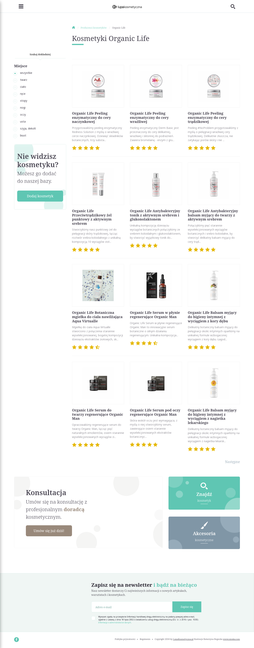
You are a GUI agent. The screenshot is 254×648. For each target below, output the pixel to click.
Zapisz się (187, 607)
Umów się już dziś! (49, 530)
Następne (232, 461)
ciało (23, 87)
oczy (23, 114)
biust (23, 135)
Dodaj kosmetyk (40, 196)
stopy (23, 100)
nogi (22, 107)
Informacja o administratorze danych (114, 622)
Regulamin (145, 639)
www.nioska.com (231, 639)
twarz (23, 80)
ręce (22, 93)
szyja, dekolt (28, 128)
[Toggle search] (235, 6)
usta (23, 121)
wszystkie (26, 73)
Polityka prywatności (125, 639)
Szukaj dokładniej (40, 54)
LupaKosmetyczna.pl (183, 639)
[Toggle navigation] (18, 6)
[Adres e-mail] (132, 606)
